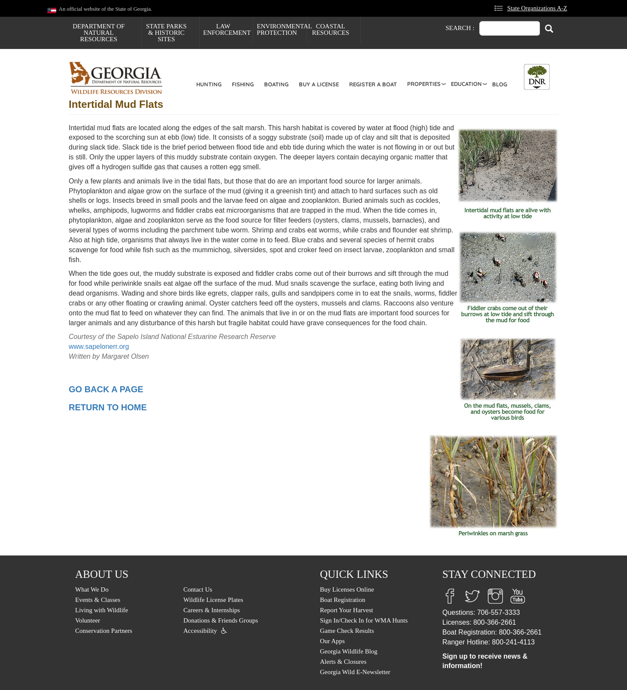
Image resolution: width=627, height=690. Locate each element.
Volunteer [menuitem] (87, 620)
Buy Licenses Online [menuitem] (347, 589)
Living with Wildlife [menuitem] (101, 610)
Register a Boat (373, 84)
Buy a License (319, 84)
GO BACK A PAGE (106, 389)
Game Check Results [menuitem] (347, 630)
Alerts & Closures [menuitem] (343, 661)
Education (466, 83)
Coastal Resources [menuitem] (330, 29)
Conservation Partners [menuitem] (103, 630)
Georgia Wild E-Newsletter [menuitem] (355, 672)
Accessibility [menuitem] (200, 630)
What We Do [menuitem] (92, 589)
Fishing (243, 84)
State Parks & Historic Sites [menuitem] (166, 33)
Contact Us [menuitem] (197, 589)
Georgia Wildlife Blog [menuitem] (348, 651)
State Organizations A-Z (537, 8)
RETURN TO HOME (108, 407)
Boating (276, 84)
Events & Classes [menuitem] (97, 599)
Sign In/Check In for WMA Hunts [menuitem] (364, 620)
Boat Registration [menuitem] (342, 599)
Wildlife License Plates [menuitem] (213, 599)
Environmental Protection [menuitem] (282, 29)
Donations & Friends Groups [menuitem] (220, 620)
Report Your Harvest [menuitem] (346, 610)
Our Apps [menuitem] (332, 641)
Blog (499, 84)
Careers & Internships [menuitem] (211, 610)
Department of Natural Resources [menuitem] (99, 33)
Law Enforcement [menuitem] (227, 29)
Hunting (209, 84)
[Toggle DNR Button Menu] (537, 77)
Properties (424, 83)
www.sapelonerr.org (99, 346)
